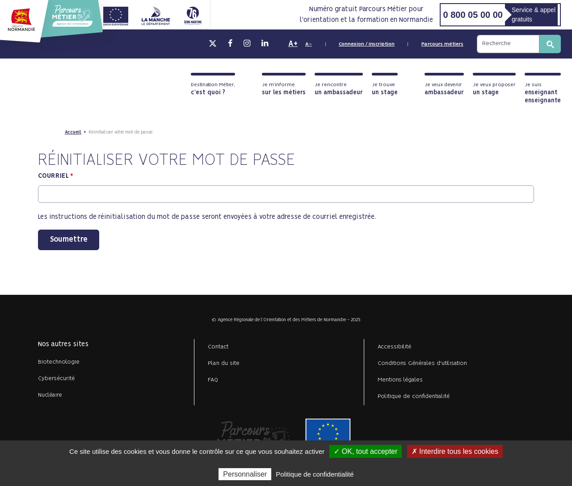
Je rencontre (339, 89)
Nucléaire (50, 395)
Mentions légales (400, 380)
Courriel (53, 176)
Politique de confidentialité (414, 396)
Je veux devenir (444, 89)
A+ (293, 43)
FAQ (213, 380)
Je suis (543, 93)
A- (308, 44)
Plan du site (224, 363)
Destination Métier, (213, 89)
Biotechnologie (59, 362)
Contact (218, 347)
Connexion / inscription (367, 44)
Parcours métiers (442, 44)
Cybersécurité (56, 378)
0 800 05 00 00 (472, 15)
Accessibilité (394, 347)
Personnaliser (245, 474)
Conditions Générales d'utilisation (422, 363)
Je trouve (385, 89)
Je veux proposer (494, 89)
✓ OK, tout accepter (365, 451)
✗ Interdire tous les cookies (455, 451)
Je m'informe (284, 89)
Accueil (73, 132)
